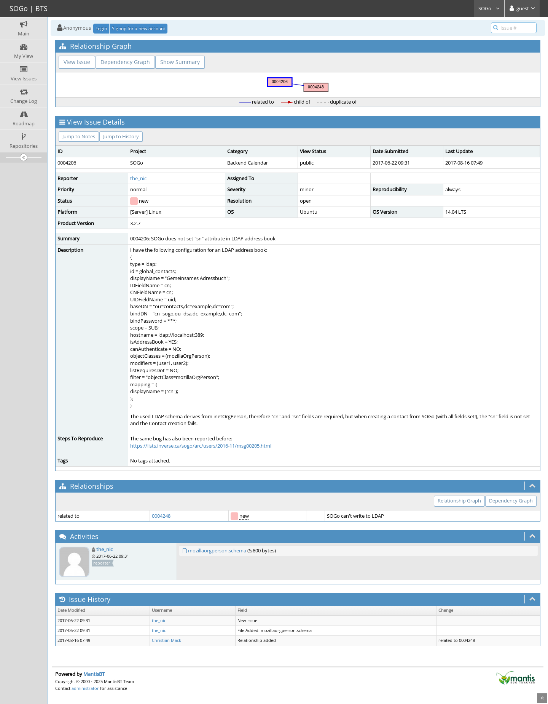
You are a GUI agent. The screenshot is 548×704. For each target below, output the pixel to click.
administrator (85, 688)
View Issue (77, 62)
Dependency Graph (125, 62)
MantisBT (94, 673)
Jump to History (121, 136)
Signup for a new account (138, 28)
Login (101, 28)
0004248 (161, 515)
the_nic (138, 178)
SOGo (489, 8)
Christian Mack (166, 640)
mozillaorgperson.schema (217, 550)
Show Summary (180, 62)
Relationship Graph (459, 500)
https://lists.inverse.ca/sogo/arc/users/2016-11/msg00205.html (200, 445)
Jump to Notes (78, 136)
